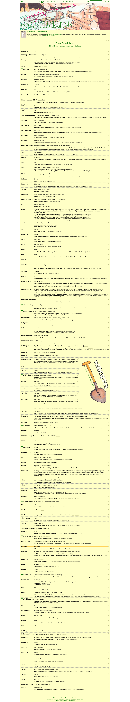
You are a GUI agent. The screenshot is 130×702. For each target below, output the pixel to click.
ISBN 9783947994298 (49, 35)
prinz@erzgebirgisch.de (54, 34)
